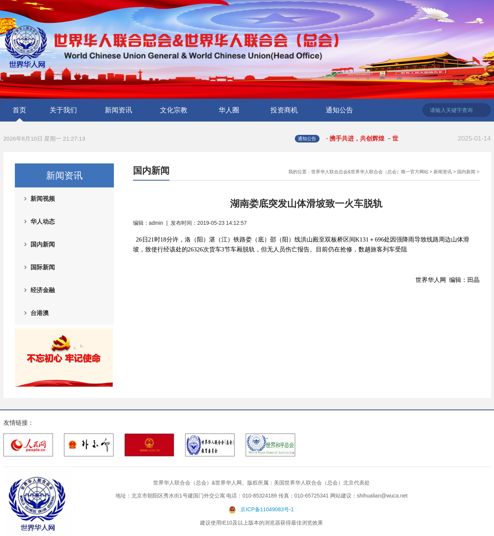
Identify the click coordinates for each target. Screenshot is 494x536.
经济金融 (42, 290)
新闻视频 (42, 198)
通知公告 (339, 110)
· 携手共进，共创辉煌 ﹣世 (408, 138)
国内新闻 (42, 244)
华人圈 (229, 110)
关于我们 (63, 110)
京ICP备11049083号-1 (267, 509)
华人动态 (42, 221)
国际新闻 (42, 267)
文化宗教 (173, 110)
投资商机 (284, 110)
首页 (19, 110)
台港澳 (39, 313)
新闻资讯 (118, 110)
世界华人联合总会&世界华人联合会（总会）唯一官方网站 (369, 171)
